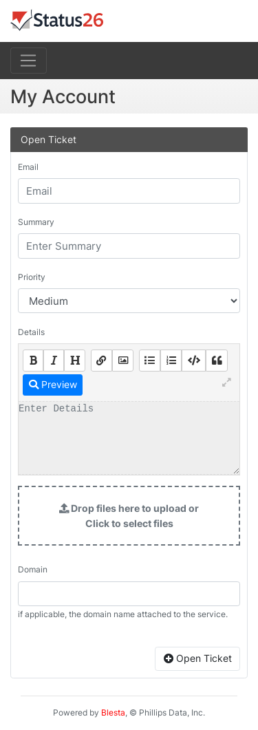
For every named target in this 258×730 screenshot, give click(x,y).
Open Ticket (198, 658)
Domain (32, 569)
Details (31, 332)
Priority (31, 277)
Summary (36, 222)
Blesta (113, 712)
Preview (53, 384)
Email (28, 167)
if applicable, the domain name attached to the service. (123, 614)
